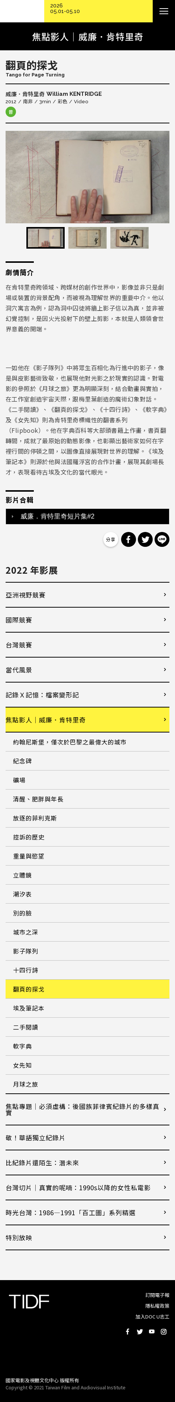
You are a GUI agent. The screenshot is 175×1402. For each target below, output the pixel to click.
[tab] (87, 516)
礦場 (19, 779)
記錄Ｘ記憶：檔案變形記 (42, 694)
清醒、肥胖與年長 (38, 798)
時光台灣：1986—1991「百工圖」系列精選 (71, 1212)
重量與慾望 (29, 855)
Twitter (140, 1332)
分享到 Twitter (145, 539)
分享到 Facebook (128, 539)
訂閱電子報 (157, 1294)
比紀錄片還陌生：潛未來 (42, 1162)
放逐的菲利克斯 (35, 817)
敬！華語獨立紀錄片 (36, 1137)
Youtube (152, 1332)
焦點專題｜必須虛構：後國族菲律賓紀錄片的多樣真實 (82, 1109)
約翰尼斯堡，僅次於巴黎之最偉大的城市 (70, 741)
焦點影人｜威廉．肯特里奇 (46, 719)
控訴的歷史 (29, 836)
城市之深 (25, 931)
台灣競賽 (19, 644)
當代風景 (19, 669)
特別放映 (19, 1237)
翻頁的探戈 (29, 988)
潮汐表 (22, 893)
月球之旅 (25, 1084)
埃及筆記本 (29, 1008)
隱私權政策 (157, 1305)
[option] (87, 177)
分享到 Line (162, 539)
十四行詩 (25, 969)
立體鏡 (22, 874)
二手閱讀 (25, 1027)
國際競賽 (19, 619)
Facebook (128, 1332)
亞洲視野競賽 (26, 594)
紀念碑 (22, 760)
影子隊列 (25, 950)
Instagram (163, 1332)
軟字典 (22, 1046)
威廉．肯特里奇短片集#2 (57, 516)
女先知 (22, 1065)
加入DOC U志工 (152, 1316)
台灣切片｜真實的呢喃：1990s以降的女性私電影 (78, 1187)
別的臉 (22, 912)
